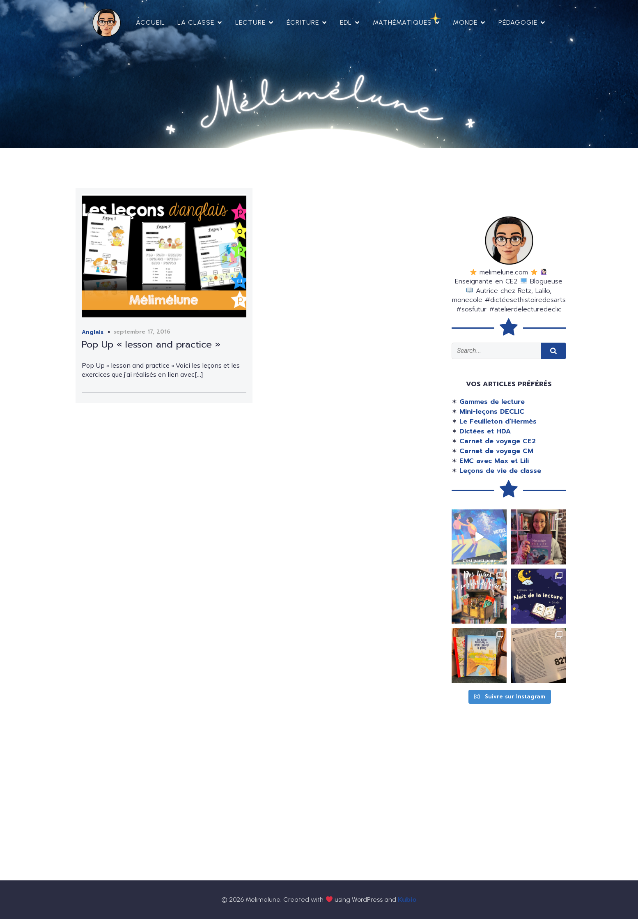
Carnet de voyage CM (496, 451)
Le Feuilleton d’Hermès (498, 421)
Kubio (407, 900)
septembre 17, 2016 (141, 332)
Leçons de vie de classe (500, 471)
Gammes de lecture (492, 402)
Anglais (92, 332)
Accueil (150, 22)
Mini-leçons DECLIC (491, 412)
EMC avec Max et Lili (494, 461)
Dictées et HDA (485, 431)
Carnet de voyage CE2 (497, 441)
